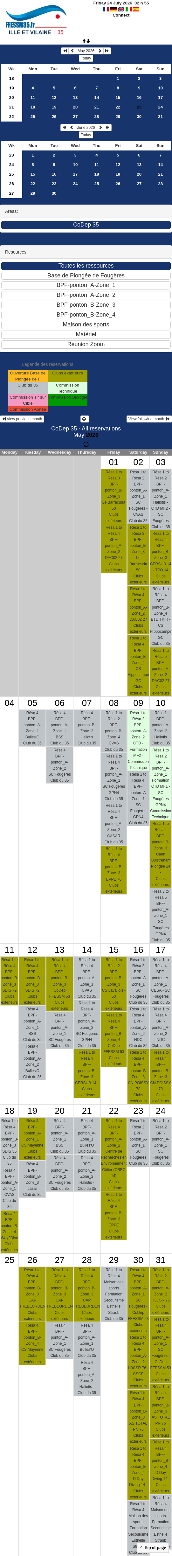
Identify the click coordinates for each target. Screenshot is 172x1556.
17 (160, 97)
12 (54, 97)
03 (161, 462)
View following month (149, 419)
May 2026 (86, 51)
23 (11, 155)
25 (33, 116)
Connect (121, 15)
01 (114, 462)
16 (139, 97)
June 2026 (86, 127)
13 (75, 97)
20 (11, 97)
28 (96, 116)
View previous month (22, 419)
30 (139, 116)
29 (117, 116)
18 (11, 78)
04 (9, 703)
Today (86, 58)
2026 (92, 435)
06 (60, 703)
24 (160, 107)
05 (32, 703)
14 (96, 97)
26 (54, 116)
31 (160, 116)
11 (33, 97)
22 (117, 107)
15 (117, 97)
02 (138, 462)
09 (138, 703)
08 (114, 703)
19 (11, 88)
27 (75, 116)
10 (160, 88)
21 (11, 107)
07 (87, 703)
